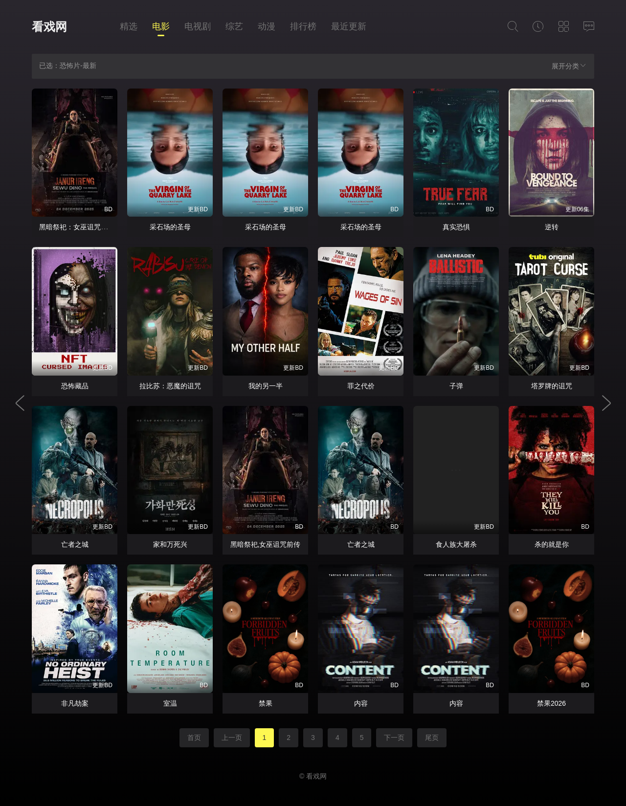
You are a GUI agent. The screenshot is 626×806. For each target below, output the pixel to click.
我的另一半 (265, 386)
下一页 (394, 737)
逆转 (552, 227)
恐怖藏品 (75, 386)
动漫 (266, 26)
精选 (128, 26)
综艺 (234, 26)
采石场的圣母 (170, 227)
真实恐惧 (456, 227)
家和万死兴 (170, 544)
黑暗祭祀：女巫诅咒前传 (76, 227)
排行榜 (303, 26)
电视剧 (197, 26)
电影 (161, 26)
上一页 (232, 737)
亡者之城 (75, 544)
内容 (361, 703)
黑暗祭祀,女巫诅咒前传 (265, 544)
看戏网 (49, 26)
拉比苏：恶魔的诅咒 (170, 386)
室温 (170, 703)
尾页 (432, 737)
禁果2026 (551, 703)
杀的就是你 (552, 544)
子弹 (456, 386)
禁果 (265, 703)
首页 (194, 737)
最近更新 (348, 26)
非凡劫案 (75, 703)
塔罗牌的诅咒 (551, 386)
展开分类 (569, 66)
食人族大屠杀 (456, 544)
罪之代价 (361, 386)
